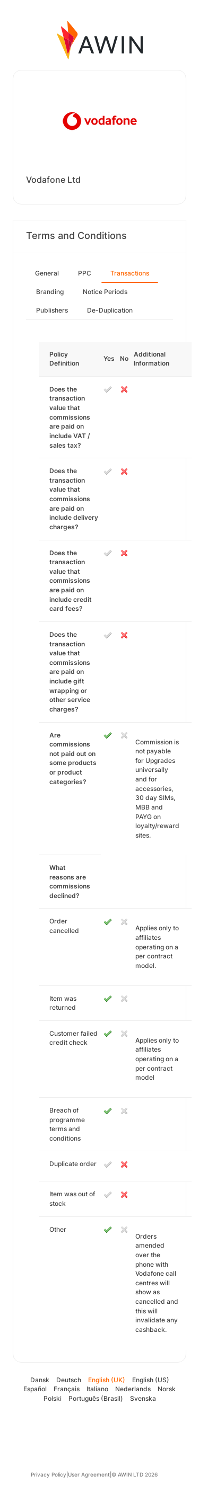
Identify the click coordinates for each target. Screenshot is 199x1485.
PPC (84, 273)
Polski (53, 1398)
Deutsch (68, 1380)
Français (67, 1389)
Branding (50, 292)
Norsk (167, 1389)
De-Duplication (110, 310)
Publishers (52, 310)
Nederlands (133, 1389)
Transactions (129, 273)
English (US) (150, 1380)
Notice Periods (105, 292)
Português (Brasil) (95, 1398)
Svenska (143, 1398)
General (47, 273)
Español (35, 1389)
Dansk (39, 1380)
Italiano (97, 1389)
